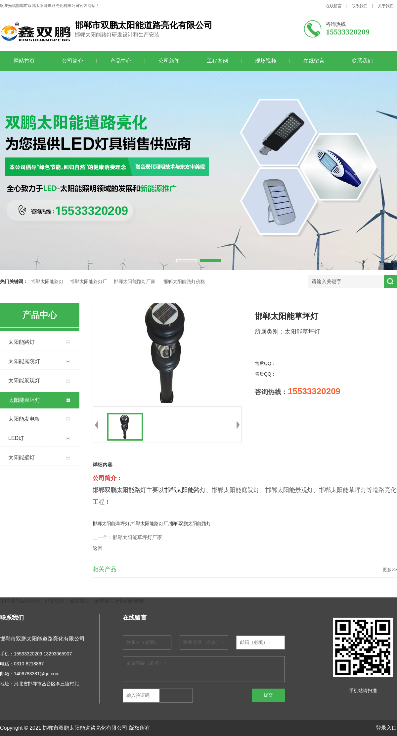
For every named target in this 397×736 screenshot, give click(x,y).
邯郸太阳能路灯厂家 (134, 281)
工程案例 (217, 61)
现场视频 (265, 61)
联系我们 (360, 6)
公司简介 (72, 61)
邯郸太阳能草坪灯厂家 (137, 537)
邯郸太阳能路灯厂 (88, 281)
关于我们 (386, 6)
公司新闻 (169, 61)
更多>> (389, 569)
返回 (98, 548)
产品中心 (120, 61)
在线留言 (334, 6)
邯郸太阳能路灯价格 (184, 281)
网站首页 (24, 61)
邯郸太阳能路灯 (47, 281)
